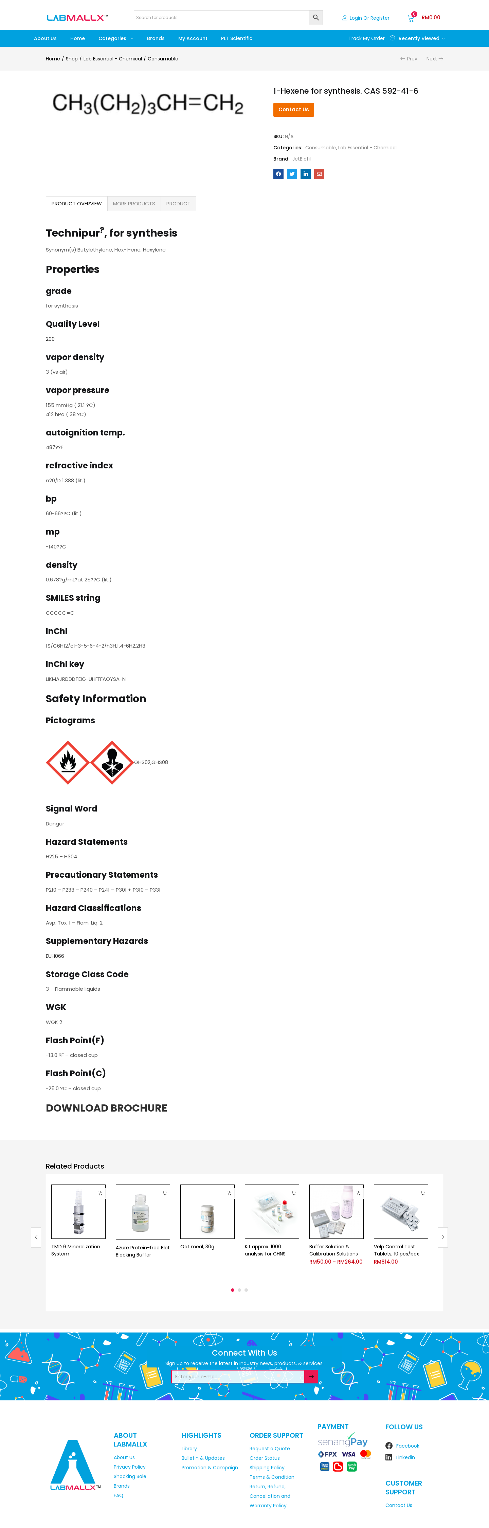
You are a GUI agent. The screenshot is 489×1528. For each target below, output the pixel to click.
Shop (72, 58)
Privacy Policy (130, 1467)
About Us (45, 38)
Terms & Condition (272, 1477)
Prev (412, 58)
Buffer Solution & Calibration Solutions (333, 1250)
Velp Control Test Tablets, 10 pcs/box (396, 1250)
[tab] (77, 203)
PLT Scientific (236, 38)
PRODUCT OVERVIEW (77, 203)
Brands (156, 38)
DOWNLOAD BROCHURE (106, 1108)
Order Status (265, 1458)
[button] (424, 17)
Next (432, 58)
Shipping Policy (267, 1467)
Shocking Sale (130, 1476)
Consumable (163, 58)
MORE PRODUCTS (134, 203)
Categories (115, 38)
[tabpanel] (78, 1232)
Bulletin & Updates (203, 1458)
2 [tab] (239, 1290)
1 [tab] (232, 1290)
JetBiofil (301, 158)
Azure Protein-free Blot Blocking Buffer (143, 1251)
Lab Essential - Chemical (113, 58)
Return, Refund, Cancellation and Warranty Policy (270, 1496)
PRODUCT (178, 203)
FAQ (118, 1495)
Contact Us (293, 109)
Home (77, 38)
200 (50, 338)
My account (192, 38)
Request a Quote (270, 1448)
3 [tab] (246, 1290)
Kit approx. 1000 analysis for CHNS (265, 1250)
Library (189, 1448)
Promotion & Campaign (210, 1467)
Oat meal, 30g (197, 1246)
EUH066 (55, 955)
